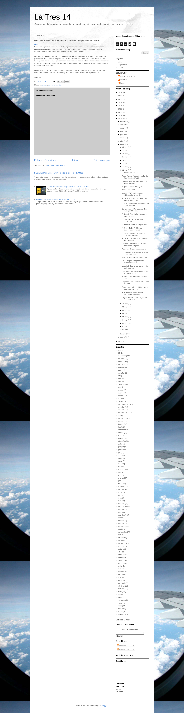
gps (119, 452)
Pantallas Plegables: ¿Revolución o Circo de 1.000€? (58, 173)
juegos (120, 489)
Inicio (75, 160)
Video (36, 45)
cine (119, 398)
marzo (122, 144)
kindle (120, 492)
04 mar (125, 320)
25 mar (125, 147)
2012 (120, 115)
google (120, 450)
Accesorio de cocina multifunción (134, 249)
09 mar (125, 307)
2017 (120, 102)
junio (122, 134)
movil (120, 529)
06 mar (125, 313)
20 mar (125, 154)
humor (120, 461)
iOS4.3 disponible (128, 190)
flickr (119, 435)
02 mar (125, 326)
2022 (120, 96)
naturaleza (122, 538)
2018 (120, 99)
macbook (121, 504)
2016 (120, 106)
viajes (120, 603)
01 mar (125, 330)
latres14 (123, 83)
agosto (123, 128)
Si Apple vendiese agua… (131, 173)
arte (119, 376)
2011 (120, 119)
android (120, 362)
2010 (120, 341)
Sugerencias (122, 65)
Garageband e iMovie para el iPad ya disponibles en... (134, 210)
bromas (120, 390)
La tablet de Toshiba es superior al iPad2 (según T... (134, 182)
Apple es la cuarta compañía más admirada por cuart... (134, 199)
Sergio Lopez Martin (127, 76)
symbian (121, 572)
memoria (121, 521)
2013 (120, 112)
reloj (119, 552)
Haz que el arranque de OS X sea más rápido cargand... (134, 245)
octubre (123, 125)
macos (120, 512)
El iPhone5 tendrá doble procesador (135, 225)
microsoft (121, 523)
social (120, 566)
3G (119, 353)
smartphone (122, 563)
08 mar (125, 310)
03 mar (125, 323)
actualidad (121, 359)
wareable (121, 609)
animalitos (121, 364)
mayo (122, 138)
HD (119, 455)
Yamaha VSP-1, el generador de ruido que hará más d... (134, 194)
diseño (120, 427)
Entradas (121, 645)
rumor (120, 555)
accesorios (122, 356)
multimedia (122, 532)
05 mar (125, 317)
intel (119, 467)
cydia (120, 415)
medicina (51, 85)
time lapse (121, 589)
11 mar (125, 170)
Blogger (104, 706)
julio (122, 131)
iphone (120, 478)
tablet (120, 575)
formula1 (121, 438)
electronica (122, 430)
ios (119, 472)
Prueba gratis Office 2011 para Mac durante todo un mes (68, 187)
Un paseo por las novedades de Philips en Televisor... (134, 234)
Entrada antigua (101, 160)
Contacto (121, 68)
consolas (121, 407)
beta (119, 381)
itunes (120, 484)
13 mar (125, 163)
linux (119, 501)
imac (119, 464)
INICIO (118, 690)
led (119, 495)
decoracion (122, 418)
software (121, 569)
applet (120, 370)
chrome (120, 393)
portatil (120, 549)
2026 (120, 93)
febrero (123, 334)
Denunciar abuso (124, 620)
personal (121, 546)
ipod (119, 481)
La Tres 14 (52, 17)
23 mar (125, 150)
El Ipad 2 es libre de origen (132, 187)
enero (122, 337)
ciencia (44, 85)
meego (120, 518)
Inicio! (120, 62)
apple (120, 367)
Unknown (123, 80)
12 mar (125, 167)
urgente (121, 597)
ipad (119, 475)
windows (121, 614)
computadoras (123, 404)
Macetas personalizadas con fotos (134, 257)
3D (119, 350)
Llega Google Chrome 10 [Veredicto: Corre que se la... (135, 299)
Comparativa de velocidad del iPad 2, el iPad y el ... (135, 253)
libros (120, 498)
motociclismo (123, 526)
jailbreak (121, 487)
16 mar (125, 160)
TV (119, 594)
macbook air (122, 506)
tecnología (122, 583)
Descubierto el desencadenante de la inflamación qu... (135, 272)
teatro (120, 580)
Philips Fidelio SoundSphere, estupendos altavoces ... (132, 293)
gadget (120, 444)
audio (120, 379)
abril (122, 141)
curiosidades (122, 413)
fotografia (121, 441)
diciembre (124, 121)
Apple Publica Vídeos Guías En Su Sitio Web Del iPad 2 (135, 177)
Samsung (121, 560)
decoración (122, 421)
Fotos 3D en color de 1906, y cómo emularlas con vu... (135, 288)
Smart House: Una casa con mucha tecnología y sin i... (135, 240)
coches (120, 401)
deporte (121, 424)
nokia (120, 540)
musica (120, 535)
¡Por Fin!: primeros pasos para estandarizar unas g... (133, 262)
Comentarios (123, 649)
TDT (119, 577)
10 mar (125, 304)
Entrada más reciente (45, 160)
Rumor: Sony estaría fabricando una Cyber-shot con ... (135, 205)
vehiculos (121, 600)
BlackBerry (122, 384)
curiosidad (121, 410)
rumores (121, 557)
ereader (121, 433)
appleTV (121, 373)
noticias (59, 85)
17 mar (125, 157)
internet (120, 469)
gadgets (121, 447)
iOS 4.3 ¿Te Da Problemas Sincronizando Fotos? (132, 229)
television (121, 586)
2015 (120, 109)
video (120, 606)
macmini (121, 509)
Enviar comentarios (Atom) (55, 165)
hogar (120, 458)
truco (120, 592)
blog (119, 387)
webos (120, 611)
